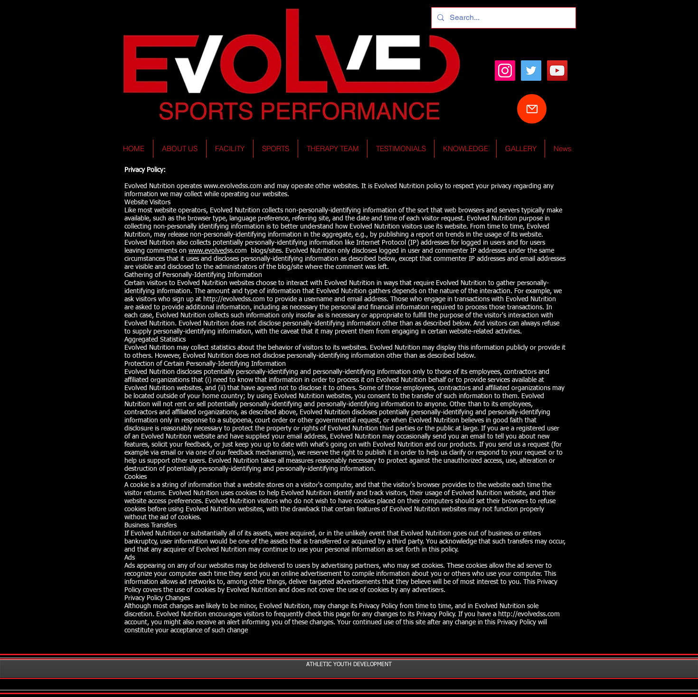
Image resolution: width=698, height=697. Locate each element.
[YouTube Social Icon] (557, 70)
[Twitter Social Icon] (531, 70)
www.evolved (208, 251)
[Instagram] (505, 70)
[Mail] (532, 109)
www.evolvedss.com (233, 186)
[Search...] (503, 18)
